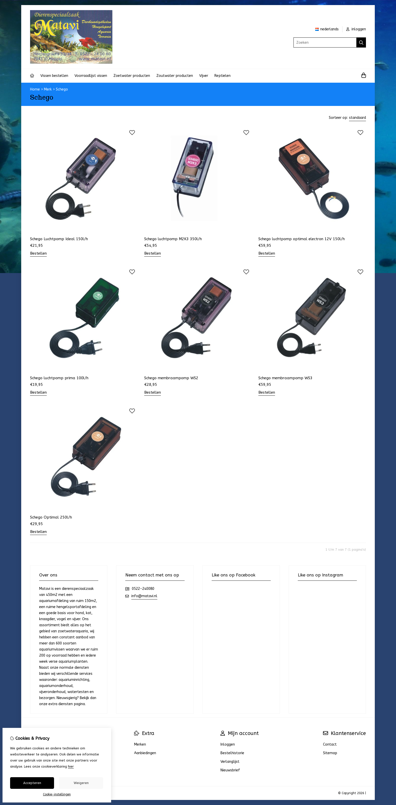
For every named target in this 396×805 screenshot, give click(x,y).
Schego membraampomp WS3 (285, 378)
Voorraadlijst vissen (91, 76)
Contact (330, 744)
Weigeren (81, 783)
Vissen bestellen (54, 76)
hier (71, 766)
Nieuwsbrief (230, 770)
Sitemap (330, 753)
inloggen (356, 29)
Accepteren (32, 783)
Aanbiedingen (145, 753)
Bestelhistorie (232, 753)
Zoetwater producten (131, 76)
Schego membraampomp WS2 (171, 378)
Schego (62, 89)
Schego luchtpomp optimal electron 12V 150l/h (301, 239)
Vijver (203, 76)
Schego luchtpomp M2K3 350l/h (173, 239)
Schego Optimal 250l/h (51, 517)
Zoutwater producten (174, 76)
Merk (48, 89)
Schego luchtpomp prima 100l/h (59, 378)
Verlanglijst (229, 761)
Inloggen (227, 744)
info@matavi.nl (144, 596)
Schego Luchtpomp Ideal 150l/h (59, 239)
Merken (140, 744)
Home (35, 89)
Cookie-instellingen (57, 794)
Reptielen (222, 76)
